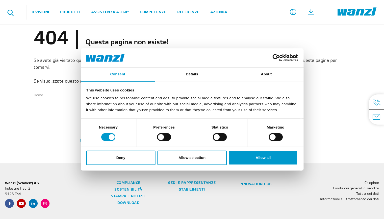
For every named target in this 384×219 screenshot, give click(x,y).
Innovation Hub (255, 184)
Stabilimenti (192, 189)
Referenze (188, 12)
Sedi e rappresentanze (192, 183)
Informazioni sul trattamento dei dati (349, 199)
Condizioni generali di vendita (356, 188)
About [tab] (266, 74)
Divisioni (40, 12)
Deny (121, 157)
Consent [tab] (117, 74)
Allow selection (192, 157)
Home (38, 95)
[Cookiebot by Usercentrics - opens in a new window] (276, 58)
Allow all (263, 157)
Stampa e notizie (128, 196)
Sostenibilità (128, 189)
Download (128, 203)
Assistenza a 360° (110, 12)
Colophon (371, 183)
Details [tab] (192, 74)
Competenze (153, 12)
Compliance (128, 183)
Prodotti (70, 12)
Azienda (218, 12)
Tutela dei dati (367, 194)
